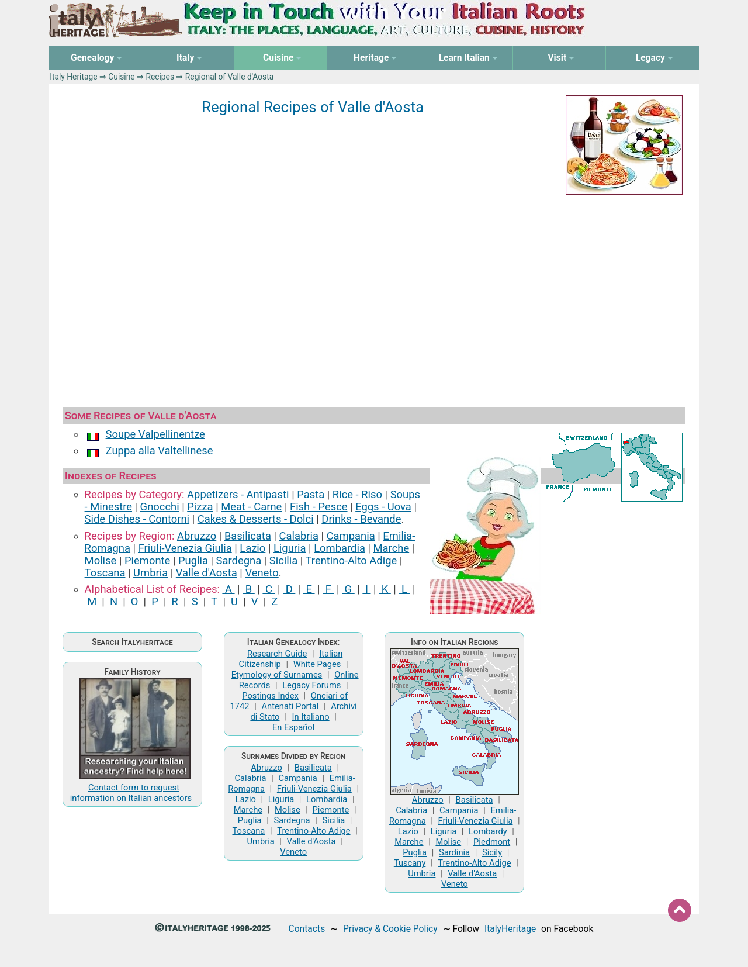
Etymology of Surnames (277, 674)
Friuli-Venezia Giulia (185, 548)
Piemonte (147, 560)
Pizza (200, 506)
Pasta (310, 494)
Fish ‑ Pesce (319, 506)
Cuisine (121, 76)
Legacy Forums (311, 685)
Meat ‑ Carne (251, 506)
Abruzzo (196, 536)
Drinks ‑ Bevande (361, 519)
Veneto (261, 573)
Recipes (160, 76)
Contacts (307, 928)
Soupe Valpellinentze (155, 434)
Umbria (150, 573)
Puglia (193, 560)
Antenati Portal (290, 706)
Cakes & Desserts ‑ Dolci (256, 519)
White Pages (317, 664)
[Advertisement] (374, 298)
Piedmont (491, 842)
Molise (101, 560)
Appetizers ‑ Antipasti (238, 494)
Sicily (492, 852)
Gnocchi (159, 506)
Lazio (252, 548)
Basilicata (247, 536)
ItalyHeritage (510, 928)
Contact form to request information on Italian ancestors (131, 792)
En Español (293, 727)
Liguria (289, 548)
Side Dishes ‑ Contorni (137, 519)
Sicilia (283, 560)
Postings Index (270, 695)
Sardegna (239, 560)
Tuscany (410, 863)
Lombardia (339, 548)
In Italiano (310, 717)
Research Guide (277, 653)
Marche (391, 548)
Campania (351, 536)
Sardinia (454, 852)
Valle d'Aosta (206, 573)
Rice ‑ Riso (357, 494)
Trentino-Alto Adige (351, 560)
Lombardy (488, 831)
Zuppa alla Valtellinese (159, 450)
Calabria (298, 536)
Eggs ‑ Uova (383, 506)
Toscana (105, 573)
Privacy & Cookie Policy (390, 928)
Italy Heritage (73, 76)
